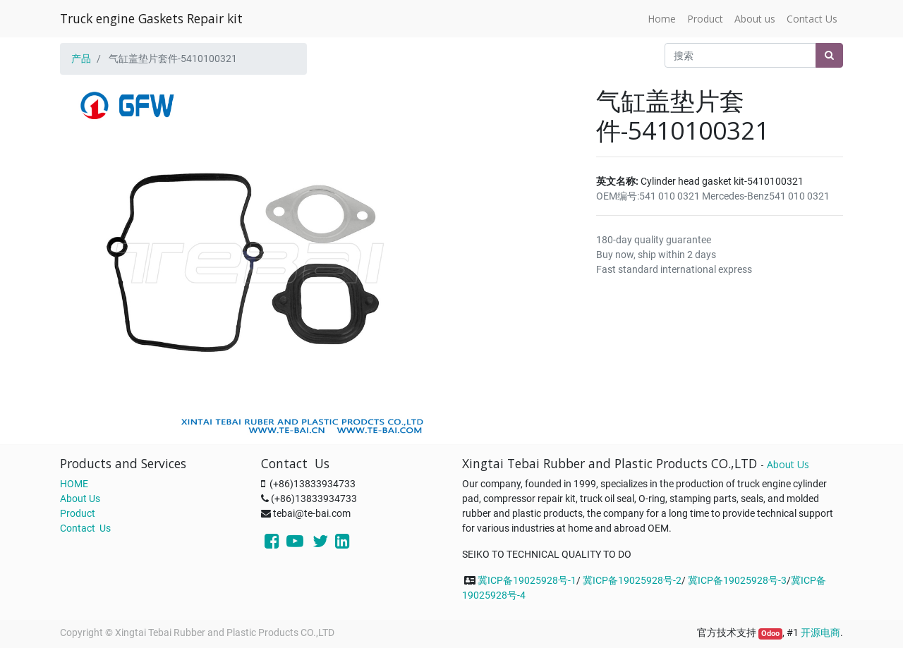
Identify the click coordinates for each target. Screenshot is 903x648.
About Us (80, 498)
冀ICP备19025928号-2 (632, 580)
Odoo (770, 633)
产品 (81, 58)
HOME (74, 483)
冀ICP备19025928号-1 (527, 580)
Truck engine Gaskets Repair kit (151, 18)
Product (77, 513)
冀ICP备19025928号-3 (737, 580)
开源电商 (820, 632)
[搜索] (829, 55)
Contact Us (85, 528)
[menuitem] (661, 19)
